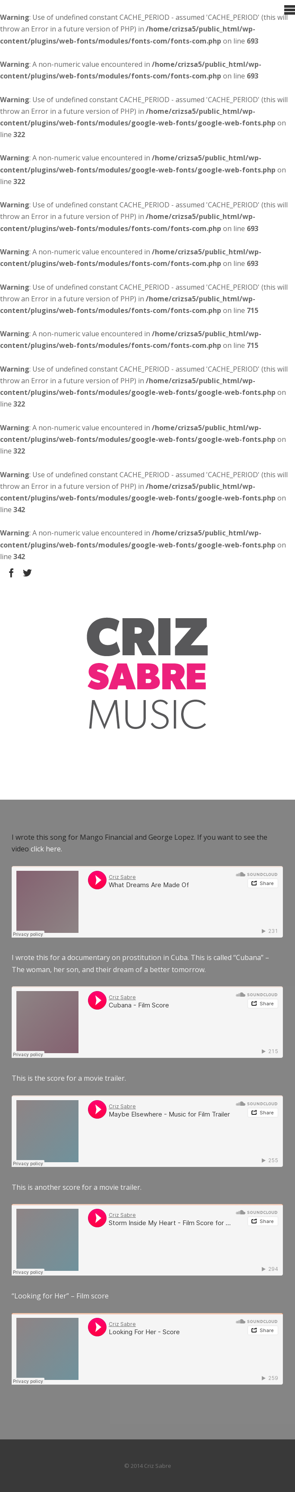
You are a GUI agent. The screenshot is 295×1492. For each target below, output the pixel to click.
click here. (46, 849)
